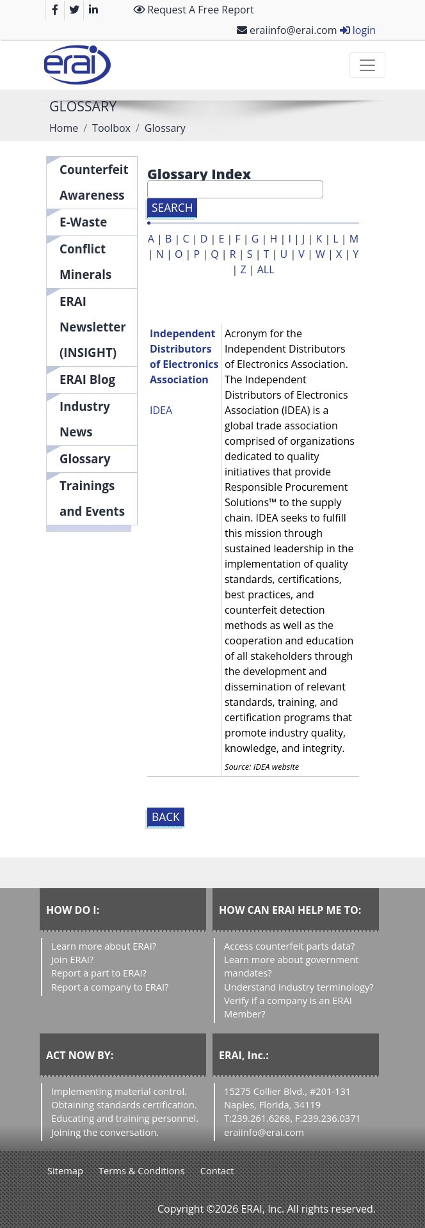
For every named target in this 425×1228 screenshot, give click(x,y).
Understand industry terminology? (299, 986)
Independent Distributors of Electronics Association (184, 356)
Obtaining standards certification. (124, 1104)
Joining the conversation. (105, 1132)
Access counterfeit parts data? (289, 945)
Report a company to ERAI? (109, 986)
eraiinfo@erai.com (287, 30)
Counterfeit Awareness (94, 182)
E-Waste (83, 222)
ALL (266, 269)
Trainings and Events (92, 498)
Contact (217, 1170)
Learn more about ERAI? (103, 945)
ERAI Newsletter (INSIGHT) (93, 326)
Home (63, 128)
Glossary (85, 458)
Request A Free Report (193, 10)
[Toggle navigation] (367, 65)
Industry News (85, 419)
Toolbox (111, 128)
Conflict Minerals (85, 261)
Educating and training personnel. (124, 1118)
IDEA (161, 410)
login (358, 30)
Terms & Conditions (142, 1170)
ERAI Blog (87, 379)
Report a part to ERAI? (99, 972)
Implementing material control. (119, 1091)
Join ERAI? (72, 959)
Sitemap (65, 1170)
